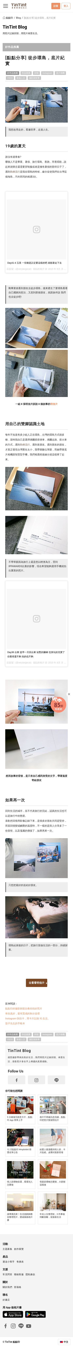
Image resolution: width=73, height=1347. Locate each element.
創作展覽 (19, 1249)
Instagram (47, 73)
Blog (18, 17)
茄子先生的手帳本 (15, 1023)
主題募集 (7, 1249)
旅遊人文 (21, 78)
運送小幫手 (9, 1261)
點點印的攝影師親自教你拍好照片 (23, 1008)
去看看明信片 (36, 982)
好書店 (6, 1299)
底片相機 (60, 73)
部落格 (17, 1287)
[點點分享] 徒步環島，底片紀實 (40, 17)
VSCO (10, 78)
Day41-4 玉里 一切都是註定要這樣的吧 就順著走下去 (34, 263)
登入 (66, 6)
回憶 (36, 73)
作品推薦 (26, 73)
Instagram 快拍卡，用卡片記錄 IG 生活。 (27, 1018)
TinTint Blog (15, 27)
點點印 (8, 17)
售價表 (20, 1261)
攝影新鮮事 (34, 78)
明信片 (54, 404)
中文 (66, 1342)
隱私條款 (30, 1274)
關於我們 (7, 1287)
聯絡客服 (19, 1274)
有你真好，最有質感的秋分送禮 (22, 1013)
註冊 (55, 6)
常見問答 (7, 1274)
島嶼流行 (15, 171)
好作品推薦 (12, 47)
